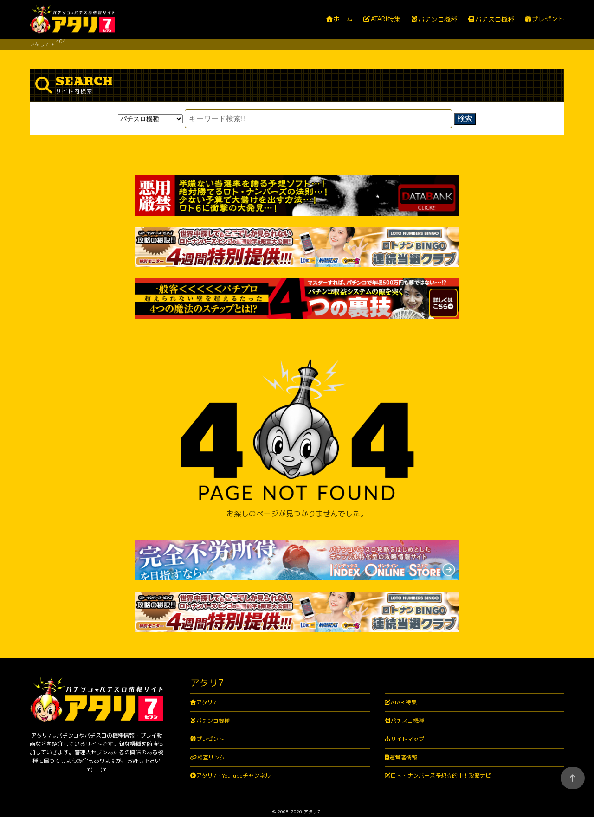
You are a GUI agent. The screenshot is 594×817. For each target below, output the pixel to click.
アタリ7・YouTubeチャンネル (233, 751)
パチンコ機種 (437, 19)
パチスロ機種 (494, 19)
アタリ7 (206, 677)
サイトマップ (407, 714)
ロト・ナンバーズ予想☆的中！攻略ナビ (441, 751)
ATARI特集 (385, 19)
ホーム (343, 19)
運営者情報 (403, 732)
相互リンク (211, 732)
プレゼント (548, 19)
